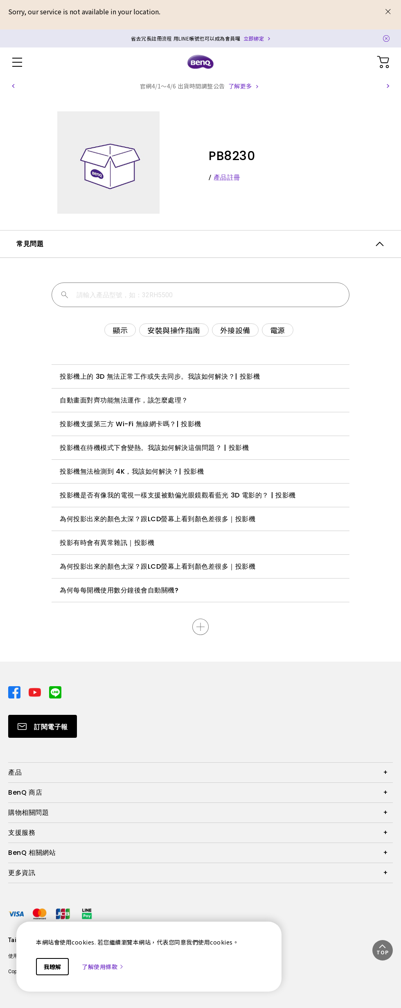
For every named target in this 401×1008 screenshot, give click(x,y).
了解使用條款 (103, 967)
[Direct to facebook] (15, 691)
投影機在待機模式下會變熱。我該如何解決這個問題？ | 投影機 (154, 447)
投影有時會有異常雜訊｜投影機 (107, 542)
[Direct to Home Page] (200, 62)
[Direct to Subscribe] (42, 726)
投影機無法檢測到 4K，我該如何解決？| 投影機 (132, 471)
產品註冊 (227, 177)
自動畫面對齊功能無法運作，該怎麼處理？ (124, 400)
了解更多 (240, 86)
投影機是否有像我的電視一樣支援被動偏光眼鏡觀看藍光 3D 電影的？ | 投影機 (178, 495)
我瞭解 (52, 967)
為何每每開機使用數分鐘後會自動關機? (119, 590)
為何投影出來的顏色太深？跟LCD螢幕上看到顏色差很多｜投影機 (157, 519)
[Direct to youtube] (36, 691)
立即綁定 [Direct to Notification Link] (253, 38)
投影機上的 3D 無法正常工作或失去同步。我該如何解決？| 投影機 (160, 376)
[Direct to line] (55, 691)
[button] (13, 86)
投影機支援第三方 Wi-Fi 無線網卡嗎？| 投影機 (130, 424)
